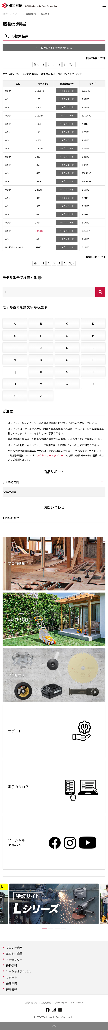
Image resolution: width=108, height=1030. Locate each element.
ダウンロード (67, 90)
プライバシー (61, 1002)
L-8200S (39, 230)
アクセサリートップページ (51, 455)
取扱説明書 (31, 13)
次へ (71, 64)
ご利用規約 (46, 1002)
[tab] (54, 482)
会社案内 (11, 983)
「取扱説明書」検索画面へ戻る (55, 47)
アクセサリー (14, 959)
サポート (17, 13)
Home (5, 13)
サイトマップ (77, 1002)
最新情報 (11, 965)
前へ (36, 64)
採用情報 (11, 989)
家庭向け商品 (14, 953)
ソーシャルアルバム (18, 971)
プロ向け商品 (14, 948)
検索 (100, 292)
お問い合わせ (11, 518)
